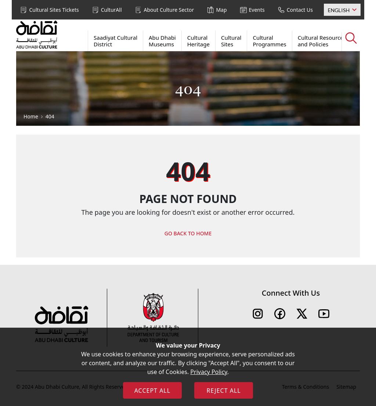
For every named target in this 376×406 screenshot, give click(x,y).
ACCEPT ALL (152, 391)
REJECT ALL (223, 391)
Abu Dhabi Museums (162, 41)
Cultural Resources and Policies (322, 41)
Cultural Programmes (269, 41)
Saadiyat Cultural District (115, 41)
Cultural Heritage (198, 41)
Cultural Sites (231, 41)
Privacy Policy (208, 372)
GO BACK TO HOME (188, 233)
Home (31, 116)
